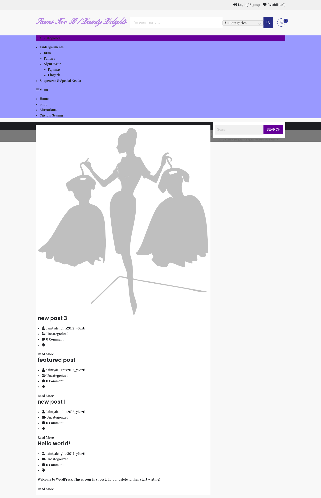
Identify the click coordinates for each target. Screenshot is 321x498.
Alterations (48, 110)
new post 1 (52, 401)
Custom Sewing (51, 115)
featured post (57, 360)
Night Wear (52, 64)
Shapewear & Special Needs (60, 81)
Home (44, 99)
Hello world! (54, 443)
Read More (46, 354)
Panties (49, 58)
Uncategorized (57, 334)
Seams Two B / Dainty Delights (81, 22)
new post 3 (52, 318)
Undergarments (51, 47)
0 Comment (55, 339)
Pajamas (54, 69)
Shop (43, 104)
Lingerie (54, 75)
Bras (47, 53)
